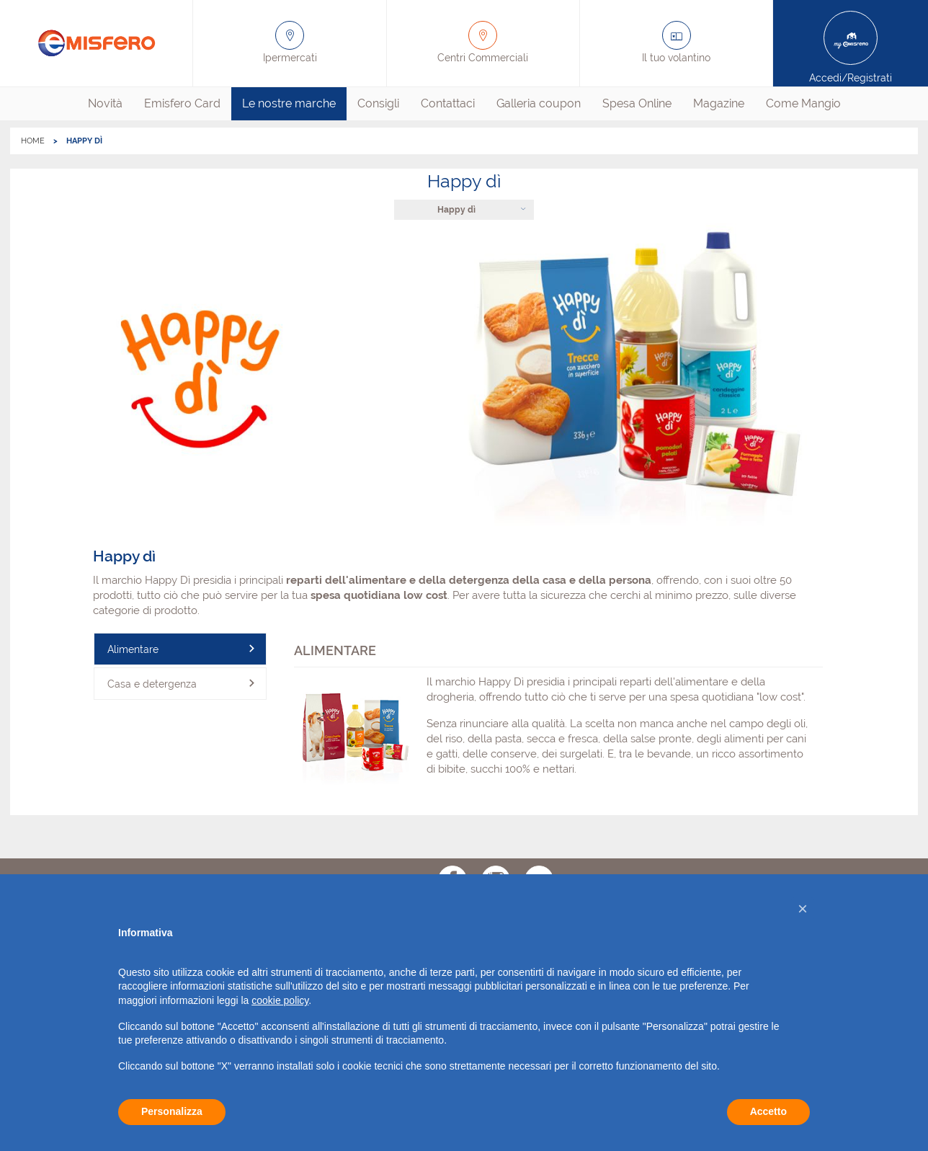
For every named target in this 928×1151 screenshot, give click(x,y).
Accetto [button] (768, 1111)
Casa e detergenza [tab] (152, 683)
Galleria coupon (538, 103)
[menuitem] (105, 103)
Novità (105, 103)
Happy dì (456, 210)
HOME (33, 141)
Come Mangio (803, 103)
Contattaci (448, 103)
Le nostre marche (289, 103)
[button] (802, 908)
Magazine (718, 103)
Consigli (378, 103)
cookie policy (279, 1000)
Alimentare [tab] (133, 649)
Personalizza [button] (171, 1111)
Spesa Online (637, 103)
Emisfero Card (182, 103)
